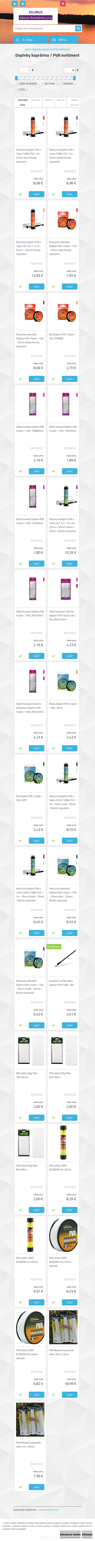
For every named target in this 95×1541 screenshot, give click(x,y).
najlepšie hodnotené (74, 102)
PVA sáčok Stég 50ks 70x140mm (27, 1075)
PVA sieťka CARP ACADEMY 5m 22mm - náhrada (61, 1262)
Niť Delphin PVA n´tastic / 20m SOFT (29, 798)
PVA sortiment (62, 49)
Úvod (28, 49)
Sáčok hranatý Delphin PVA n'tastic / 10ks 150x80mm (30, 429)
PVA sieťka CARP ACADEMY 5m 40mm (27, 1260)
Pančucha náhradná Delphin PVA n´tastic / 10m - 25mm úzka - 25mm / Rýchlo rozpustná (63, 894)
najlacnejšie (36, 99)
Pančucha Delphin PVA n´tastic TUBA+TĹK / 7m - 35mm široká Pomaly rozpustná (61, 156)
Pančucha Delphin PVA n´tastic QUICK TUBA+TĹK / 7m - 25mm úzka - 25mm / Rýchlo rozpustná (62, 802)
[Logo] (35, 16)
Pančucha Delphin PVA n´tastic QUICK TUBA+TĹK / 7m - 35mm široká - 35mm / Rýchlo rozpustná (30, 894)
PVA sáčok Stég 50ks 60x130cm (60, 1075)
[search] (78, 28)
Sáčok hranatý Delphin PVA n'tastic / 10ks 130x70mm (63, 429)
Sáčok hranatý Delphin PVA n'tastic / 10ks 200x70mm (30, 613)
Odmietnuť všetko (70, 1534)
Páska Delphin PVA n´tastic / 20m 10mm (63, 706)
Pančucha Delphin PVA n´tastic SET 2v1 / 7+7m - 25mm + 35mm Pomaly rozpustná (28, 248)
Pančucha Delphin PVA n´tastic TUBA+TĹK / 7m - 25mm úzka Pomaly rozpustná (28, 156)
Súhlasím (87, 1534)
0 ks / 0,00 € (72, 4)
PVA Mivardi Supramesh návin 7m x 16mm (28, 1444)
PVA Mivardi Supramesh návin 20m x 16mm (61, 1352)
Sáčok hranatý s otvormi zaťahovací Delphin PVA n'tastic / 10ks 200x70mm (29, 708)
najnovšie (61, 99)
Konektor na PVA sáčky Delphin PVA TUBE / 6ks (61, 983)
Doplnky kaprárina (43, 49)
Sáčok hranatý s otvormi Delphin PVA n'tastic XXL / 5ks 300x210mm (62, 615)
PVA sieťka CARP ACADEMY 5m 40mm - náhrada (28, 1354)
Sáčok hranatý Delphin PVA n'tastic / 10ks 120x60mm (30, 521)
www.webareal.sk (48, 1510)
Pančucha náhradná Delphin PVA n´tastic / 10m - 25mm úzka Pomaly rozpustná (63, 248)
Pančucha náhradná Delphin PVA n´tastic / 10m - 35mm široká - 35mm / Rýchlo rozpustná (30, 987)
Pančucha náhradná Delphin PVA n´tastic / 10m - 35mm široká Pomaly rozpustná (30, 340)
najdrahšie (48, 99)
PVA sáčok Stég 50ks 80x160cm (27, 1167)
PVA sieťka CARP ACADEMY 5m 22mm (60, 1167)
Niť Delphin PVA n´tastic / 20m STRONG (62, 336)
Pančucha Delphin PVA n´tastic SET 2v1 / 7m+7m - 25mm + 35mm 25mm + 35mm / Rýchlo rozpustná (62, 525)
